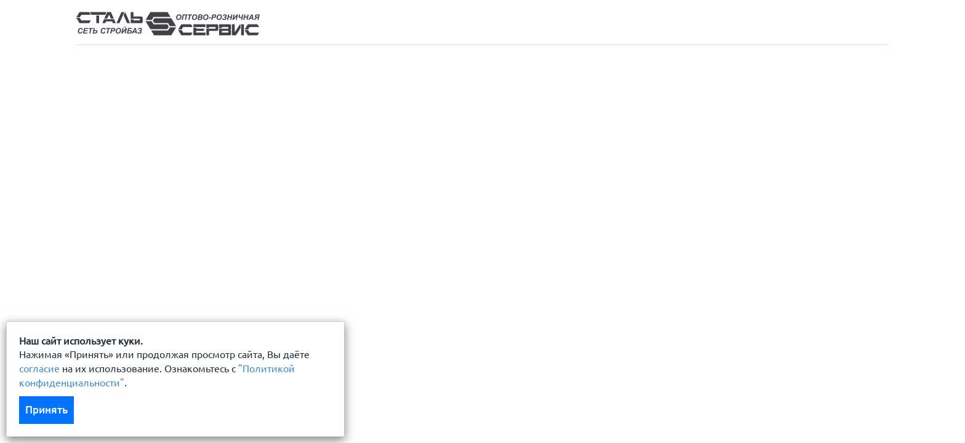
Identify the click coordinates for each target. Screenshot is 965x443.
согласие (39, 368)
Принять (46, 409)
